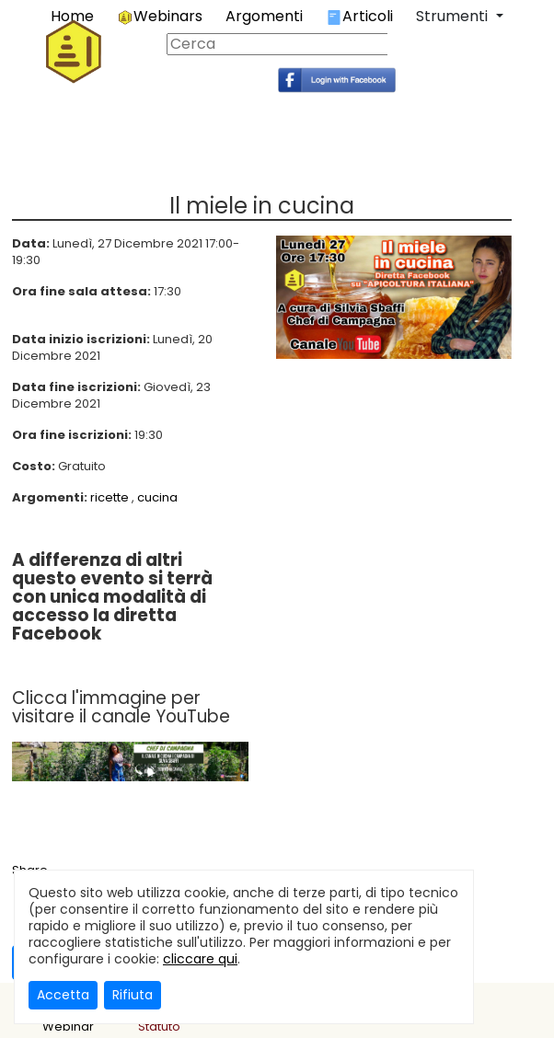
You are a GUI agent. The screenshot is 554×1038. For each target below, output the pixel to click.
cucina (157, 497)
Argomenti (264, 16)
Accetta (63, 995)
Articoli (359, 16)
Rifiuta (132, 995)
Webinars (159, 16)
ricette (109, 497)
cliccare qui (200, 959)
